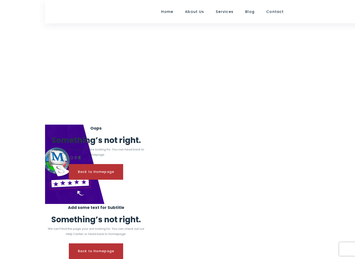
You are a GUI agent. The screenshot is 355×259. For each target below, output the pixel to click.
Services (224, 11)
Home (167, 11)
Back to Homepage (96, 171)
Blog (249, 11)
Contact (275, 11)
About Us (194, 11)
